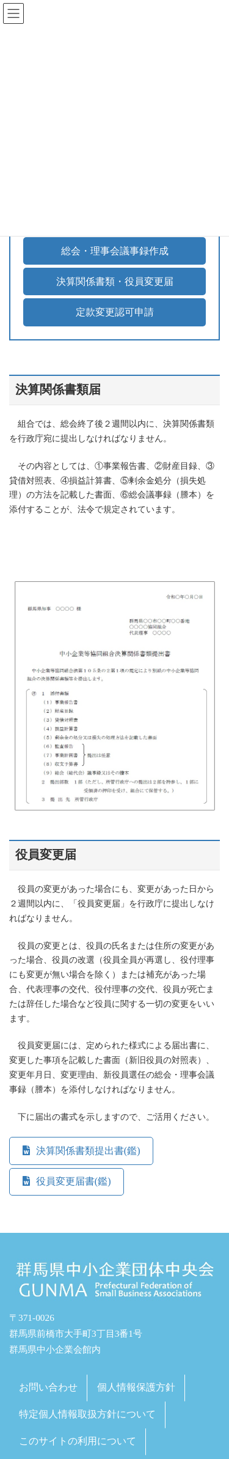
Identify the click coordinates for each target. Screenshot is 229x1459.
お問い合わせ (48, 1387)
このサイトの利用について (77, 1440)
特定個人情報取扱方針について (87, 1414)
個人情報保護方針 (136, 1387)
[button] (114, 251)
